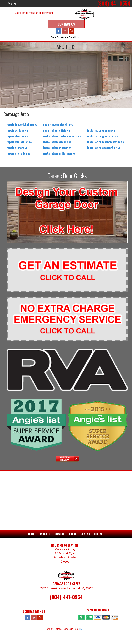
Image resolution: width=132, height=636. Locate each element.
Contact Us (66, 23)
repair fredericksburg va (22, 124)
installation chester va (57, 147)
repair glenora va (17, 147)
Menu (12, 3)
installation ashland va (57, 141)
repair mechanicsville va (58, 124)
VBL (81, 629)
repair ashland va (17, 130)
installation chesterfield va (103, 147)
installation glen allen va (102, 136)
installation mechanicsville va (105, 141)
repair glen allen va (18, 153)
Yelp (71, 30)
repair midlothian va (19, 141)
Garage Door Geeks (67, 175)
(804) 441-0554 (66, 597)
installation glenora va (101, 130)
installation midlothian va (59, 153)
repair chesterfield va (56, 130)
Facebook (58, 30)
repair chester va (17, 136)
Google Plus (65, 30)
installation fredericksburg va (62, 136)
